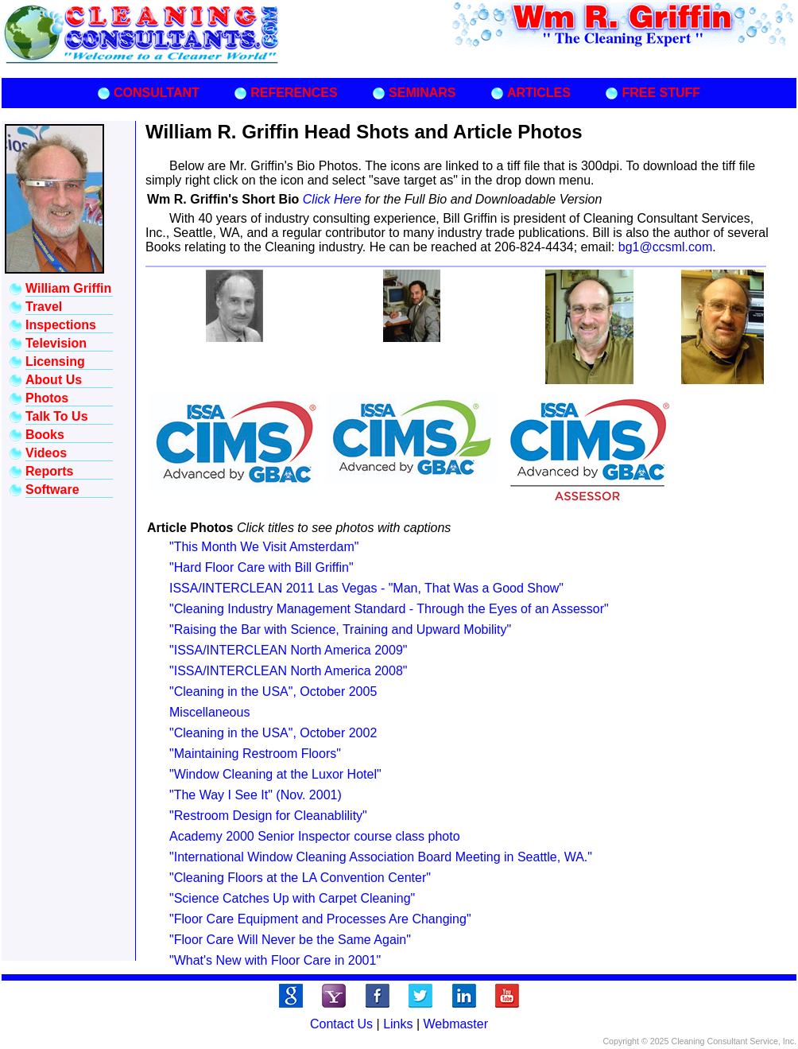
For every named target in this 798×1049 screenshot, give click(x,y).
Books (44, 434)
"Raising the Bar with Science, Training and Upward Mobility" (340, 629)
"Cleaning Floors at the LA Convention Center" (300, 877)
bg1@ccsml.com (665, 247)
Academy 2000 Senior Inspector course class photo (314, 836)
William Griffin (68, 288)
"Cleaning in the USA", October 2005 (273, 691)
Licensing (55, 361)
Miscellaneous (209, 712)
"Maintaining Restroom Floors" (255, 753)
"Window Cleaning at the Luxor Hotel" (275, 774)
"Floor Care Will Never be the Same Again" (290, 939)
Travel (43, 306)
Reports (49, 471)
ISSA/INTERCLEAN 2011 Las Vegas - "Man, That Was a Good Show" (366, 588)
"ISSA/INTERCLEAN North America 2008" (288, 671)
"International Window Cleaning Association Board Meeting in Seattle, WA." (380, 857)
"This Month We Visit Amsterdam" (263, 547)
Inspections (60, 325)
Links (398, 1024)
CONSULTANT (157, 92)
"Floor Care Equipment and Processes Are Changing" (320, 919)
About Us (53, 380)
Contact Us (341, 1024)
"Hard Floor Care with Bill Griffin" (261, 567)
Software (52, 489)
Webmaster (456, 1024)
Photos (46, 398)
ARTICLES (539, 92)
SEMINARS (422, 92)
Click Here (334, 199)
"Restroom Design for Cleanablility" (268, 815)
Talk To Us (56, 416)
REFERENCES (293, 92)
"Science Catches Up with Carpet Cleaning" (292, 898)
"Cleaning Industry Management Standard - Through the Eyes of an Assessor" (389, 609)
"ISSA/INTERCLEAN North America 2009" (288, 650)
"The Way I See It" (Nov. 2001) (255, 795)
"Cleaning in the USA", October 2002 (273, 733)
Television (56, 343)
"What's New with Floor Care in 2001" (275, 960)
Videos (46, 453)
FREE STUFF (661, 92)
